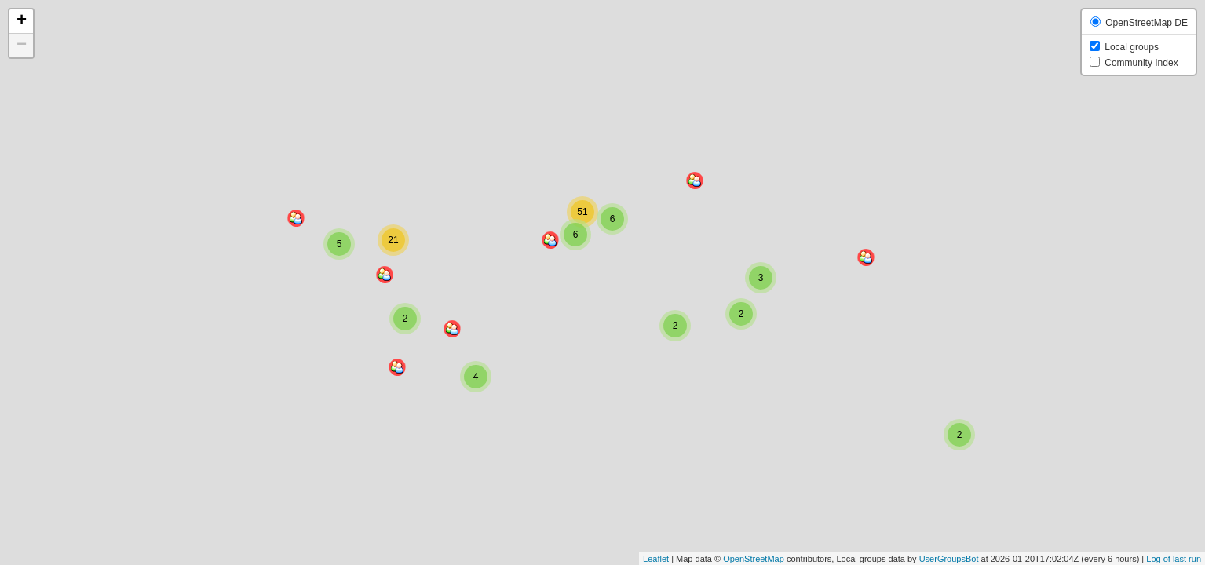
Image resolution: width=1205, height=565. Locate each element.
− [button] (21, 45)
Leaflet (656, 558)
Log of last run (1173, 558)
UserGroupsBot (949, 558)
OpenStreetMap (753, 558)
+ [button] (21, 21)
